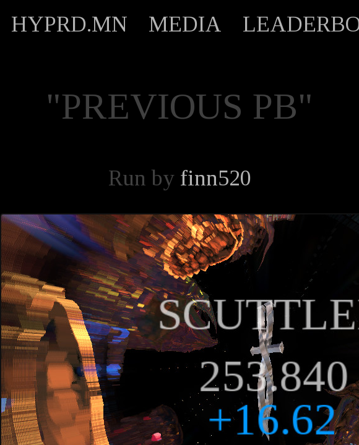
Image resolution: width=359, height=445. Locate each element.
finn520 (215, 178)
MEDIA (185, 24)
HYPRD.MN (69, 24)
